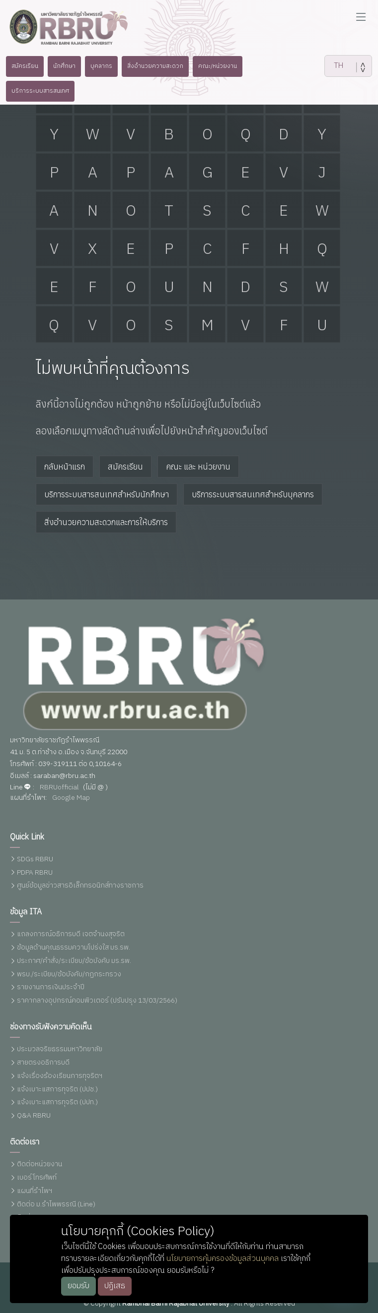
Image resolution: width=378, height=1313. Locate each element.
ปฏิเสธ (114, 1286)
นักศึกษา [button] (59, 65)
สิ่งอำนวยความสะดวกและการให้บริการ (106, 522)
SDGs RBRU (35, 859)
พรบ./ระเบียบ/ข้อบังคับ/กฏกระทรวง (69, 974)
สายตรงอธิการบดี (43, 1063)
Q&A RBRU (34, 1116)
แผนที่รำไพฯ (34, 1191)
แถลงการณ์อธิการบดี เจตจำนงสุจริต (71, 934)
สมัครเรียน (125, 466)
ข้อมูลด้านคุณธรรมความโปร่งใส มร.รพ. (73, 948)
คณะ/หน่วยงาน (221, 65)
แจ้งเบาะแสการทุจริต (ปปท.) (57, 1102)
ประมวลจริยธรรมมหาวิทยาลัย (59, 1049)
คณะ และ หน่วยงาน (198, 466)
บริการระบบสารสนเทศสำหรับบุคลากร (253, 494)
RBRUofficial (59, 787)
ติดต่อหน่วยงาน (39, 1164)
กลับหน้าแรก (64, 466)
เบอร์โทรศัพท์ (37, 1178)
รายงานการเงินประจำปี (50, 987)
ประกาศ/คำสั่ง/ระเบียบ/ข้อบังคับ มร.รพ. (74, 961)
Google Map (71, 798)
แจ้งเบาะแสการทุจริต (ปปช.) (57, 1089)
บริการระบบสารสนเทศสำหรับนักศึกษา (106, 494)
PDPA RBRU (35, 872)
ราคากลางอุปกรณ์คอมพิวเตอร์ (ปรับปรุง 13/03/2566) (97, 1001)
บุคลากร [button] (98, 65)
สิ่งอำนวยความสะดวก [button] (155, 65)
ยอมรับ (78, 1286)
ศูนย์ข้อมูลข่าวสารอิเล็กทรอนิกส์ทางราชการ (80, 886)
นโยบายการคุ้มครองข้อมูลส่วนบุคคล (222, 1258)
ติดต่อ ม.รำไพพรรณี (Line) (56, 1204)
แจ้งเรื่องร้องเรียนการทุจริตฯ (59, 1076)
